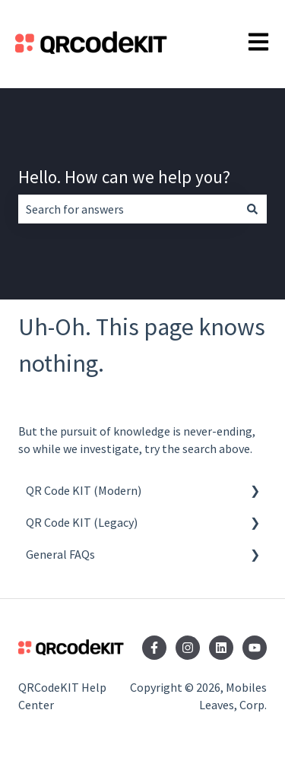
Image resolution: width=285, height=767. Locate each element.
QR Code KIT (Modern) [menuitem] (83, 490)
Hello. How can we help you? (124, 177)
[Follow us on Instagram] (188, 647)
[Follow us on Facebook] (154, 647)
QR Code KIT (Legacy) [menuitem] (82, 522)
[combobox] (128, 209)
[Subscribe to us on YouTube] (254, 647)
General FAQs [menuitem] (60, 554)
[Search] (252, 209)
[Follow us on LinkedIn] (221, 647)
